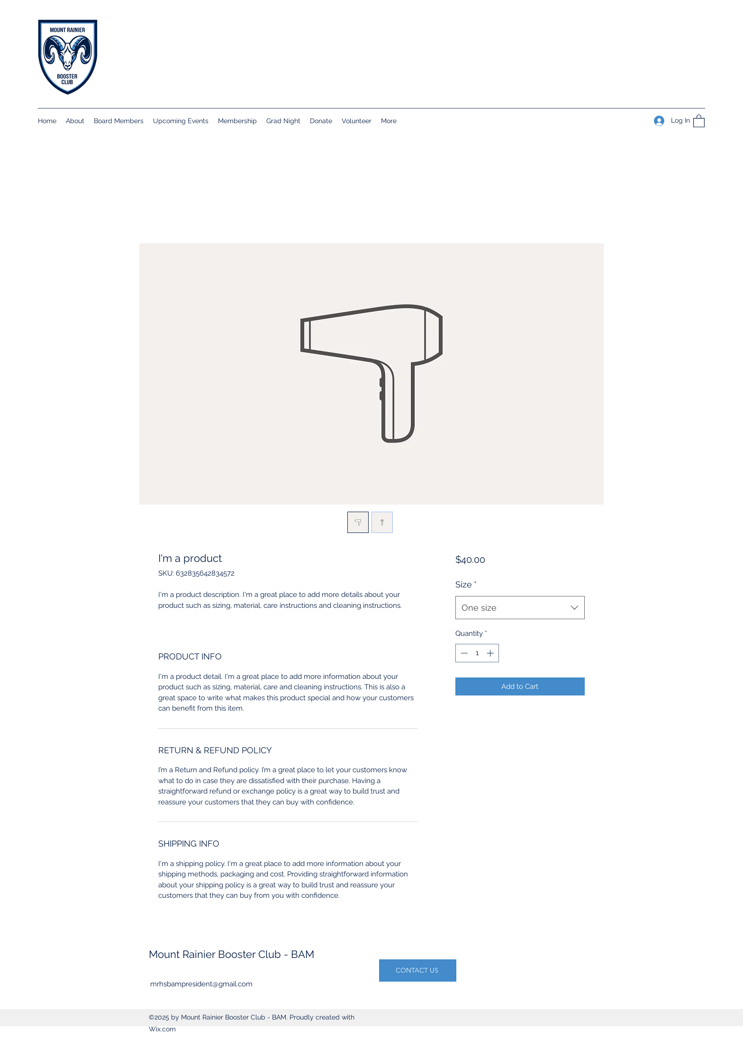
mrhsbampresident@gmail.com (201, 984)
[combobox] (520, 608)
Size (466, 584)
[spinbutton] (477, 653)
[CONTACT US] (417, 970)
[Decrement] (463, 653)
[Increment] (491, 653)
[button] (699, 120)
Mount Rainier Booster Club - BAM (231, 954)
